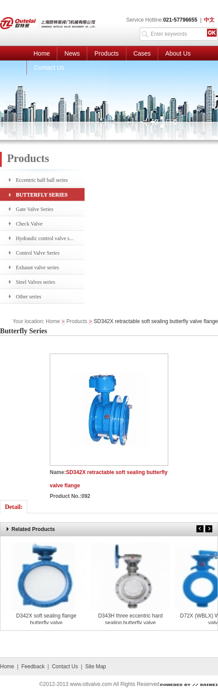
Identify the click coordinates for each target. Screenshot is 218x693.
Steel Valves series (35, 282)
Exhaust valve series (37, 267)
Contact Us (49, 67)
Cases (142, 53)
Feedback (32, 666)
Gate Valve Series (34, 209)
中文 (209, 20)
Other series (28, 297)
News (72, 53)
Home (41, 53)
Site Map (95, 666)
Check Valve (29, 224)
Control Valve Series (37, 253)
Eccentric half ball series (42, 180)
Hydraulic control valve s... (45, 238)
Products (106, 53)
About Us (178, 53)
